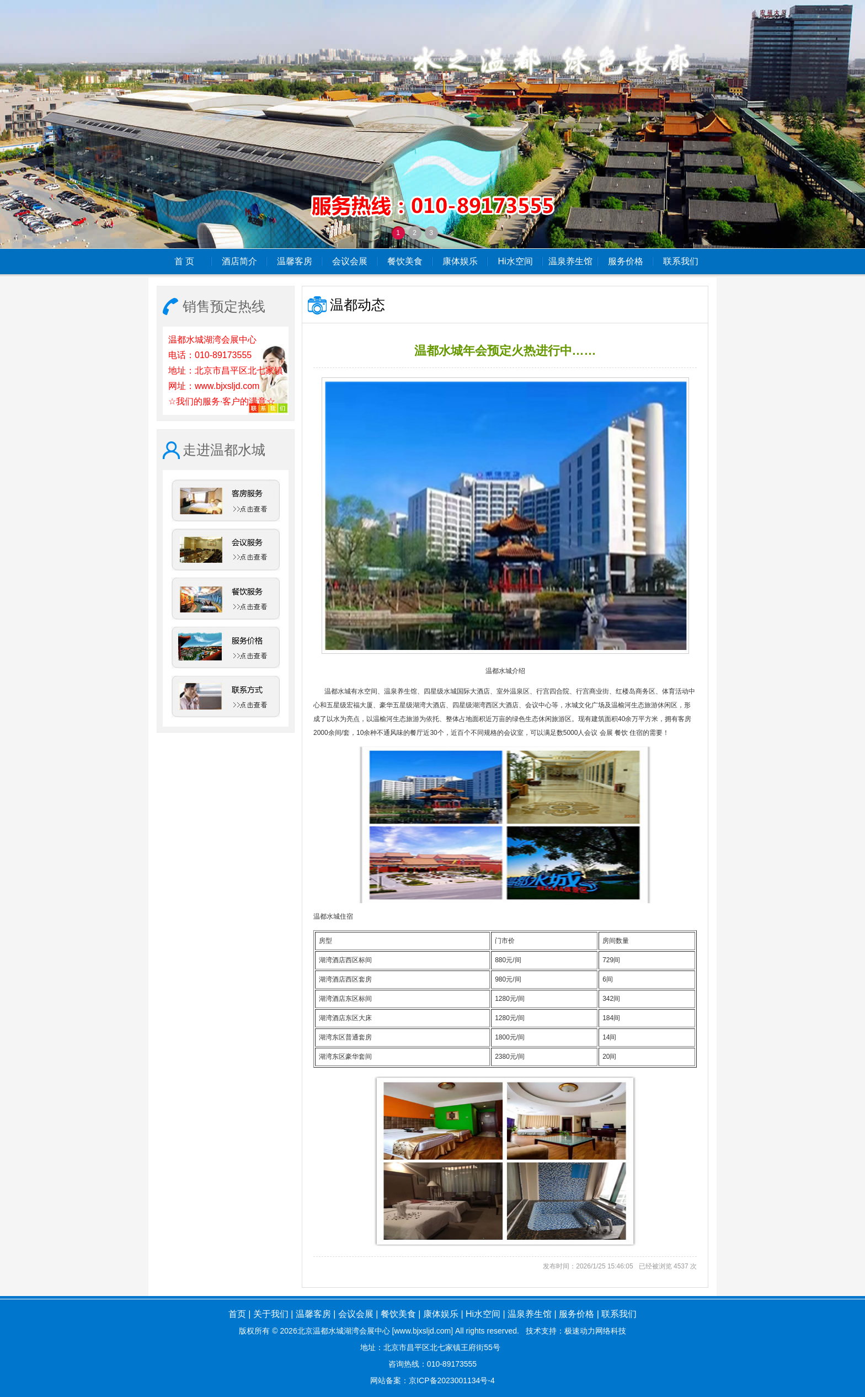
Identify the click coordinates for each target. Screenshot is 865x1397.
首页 (237, 1314)
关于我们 (271, 1314)
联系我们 (680, 261)
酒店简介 (239, 261)
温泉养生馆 (570, 261)
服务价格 (625, 261)
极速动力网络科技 (595, 1330)
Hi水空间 (515, 261)
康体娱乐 (460, 261)
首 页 (184, 261)
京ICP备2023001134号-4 (452, 1380)
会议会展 (349, 261)
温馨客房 (294, 261)
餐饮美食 (405, 261)
